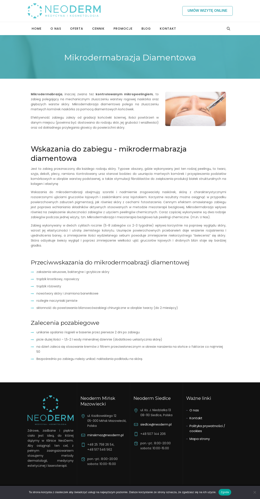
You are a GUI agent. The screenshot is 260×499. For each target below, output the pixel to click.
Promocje (123, 28)
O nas (55, 28)
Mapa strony (199, 438)
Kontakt (168, 28)
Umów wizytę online (207, 10)
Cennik (98, 28)
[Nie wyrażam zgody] (254, 492)
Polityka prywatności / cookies (207, 428)
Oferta (76, 28)
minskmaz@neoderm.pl (105, 435)
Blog (146, 28)
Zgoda (225, 492)
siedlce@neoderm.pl (156, 424)
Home (36, 28)
